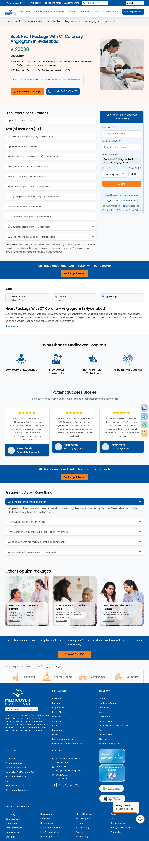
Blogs (8, 781)
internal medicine (84, 814)
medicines (57, 716)
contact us (10, 758)
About (99, 11)
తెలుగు (29, 666)
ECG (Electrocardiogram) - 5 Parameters (30, 226)
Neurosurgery (47, 814)
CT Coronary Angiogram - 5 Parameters (30, 216)
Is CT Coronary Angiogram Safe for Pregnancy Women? (38, 531)
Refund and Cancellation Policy (67, 743)
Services (73, 11)
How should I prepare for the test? (26, 521)
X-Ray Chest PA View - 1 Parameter (27, 176)
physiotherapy (82, 827)
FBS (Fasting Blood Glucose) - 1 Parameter (31, 136)
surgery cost (58, 707)
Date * (106, 168)
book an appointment (15, 767)
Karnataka (126, 677)
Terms (102, 730)
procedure (57, 730)
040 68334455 (16, 2)
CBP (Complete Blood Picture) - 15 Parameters (33, 196)
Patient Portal (53, 2)
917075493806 (62, 778)
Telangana (22, 677)
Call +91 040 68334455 (63, 91)
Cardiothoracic (12, 819)
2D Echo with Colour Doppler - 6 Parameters (31, 236)
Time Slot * (134, 168)
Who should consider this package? (27, 501)
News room (104, 716)
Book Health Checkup (27, 91)
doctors (56, 703)
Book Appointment (74, 273)
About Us (103, 698)
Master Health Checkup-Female (23, 607)
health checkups (60, 712)
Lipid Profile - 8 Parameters (22, 146)
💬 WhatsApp (129, 200)
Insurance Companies (62, 739)
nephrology (46, 836)
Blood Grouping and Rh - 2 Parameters (29, 186)
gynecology (116, 832)
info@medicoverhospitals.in (69, 770)
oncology (10, 836)
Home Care (71, 2)
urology (79, 823)
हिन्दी (40, 666)
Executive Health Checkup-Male (72, 607)
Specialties (59, 11)
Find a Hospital (43, 11)
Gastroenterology (13, 827)
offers (55, 734)
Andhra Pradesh (57, 677)
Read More (12, 325)
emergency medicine (121, 827)
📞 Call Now (113, 200)
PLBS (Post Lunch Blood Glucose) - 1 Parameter (33, 156)
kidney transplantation (51, 827)
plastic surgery (83, 818)
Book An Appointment (133, 11)
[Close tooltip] (135, 803)
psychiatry (80, 832)
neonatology (46, 823)
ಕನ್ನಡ (58, 666)
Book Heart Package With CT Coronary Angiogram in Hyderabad (121, 161)
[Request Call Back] (140, 819)
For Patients (87, 11)
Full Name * (108, 127)
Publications (105, 707)
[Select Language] (135, 3)
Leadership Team (107, 703)
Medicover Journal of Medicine (114, 725)
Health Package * (112, 154)
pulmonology (82, 836)
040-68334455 (74, 654)
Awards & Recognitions (110, 743)
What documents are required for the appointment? (36, 541)
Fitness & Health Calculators (18, 785)
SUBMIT (122, 183)
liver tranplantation (49, 832)
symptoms (57, 721)
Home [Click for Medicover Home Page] (9, 21)
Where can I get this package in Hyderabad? (32, 551)
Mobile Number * (111, 141)
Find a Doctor (25, 11)
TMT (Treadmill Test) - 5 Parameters (28, 166)
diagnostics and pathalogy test (20, 772)
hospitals (56, 698)
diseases (56, 725)
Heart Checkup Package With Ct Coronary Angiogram (73, 21)
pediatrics (45, 818)
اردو (49, 666)
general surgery (13, 832)
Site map (103, 739)
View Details (14, 620)
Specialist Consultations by (23, 120)
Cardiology (10, 814)
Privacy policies (106, 734)
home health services (15, 776)
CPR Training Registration (17, 790)
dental (114, 814)
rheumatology (118, 823)
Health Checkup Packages (28, 21)
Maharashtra (91, 677)
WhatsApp (35, 2)
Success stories (106, 721)
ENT (112, 818)
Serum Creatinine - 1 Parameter (25, 206)
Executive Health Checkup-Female (119, 607)
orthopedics (11, 823)
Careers (103, 712)
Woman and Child (13, 763)
